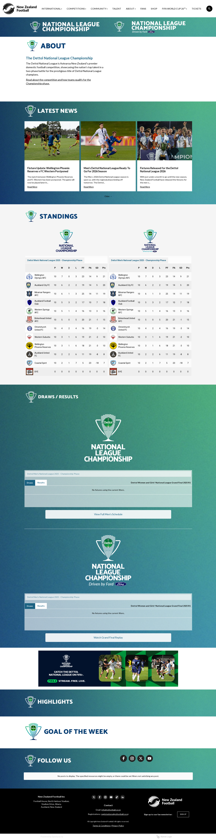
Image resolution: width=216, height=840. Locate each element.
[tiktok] (117, 797)
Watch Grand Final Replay (108, 637)
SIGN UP (183, 814)
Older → (108, 196)
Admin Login (164, 837)
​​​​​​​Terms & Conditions (102, 825)
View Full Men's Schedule (108, 514)
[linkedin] (122, 797)
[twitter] (140, 758)
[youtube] (149, 758)
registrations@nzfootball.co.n (114, 814)
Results (41, 482)
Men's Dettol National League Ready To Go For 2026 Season (107, 170)
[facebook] (123, 758)
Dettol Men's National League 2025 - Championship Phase (54, 260)
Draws (30, 482)
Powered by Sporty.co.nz (52, 837)
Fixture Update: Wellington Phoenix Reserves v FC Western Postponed (48, 170)
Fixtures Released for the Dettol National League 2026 (159, 170)
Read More (32, 187)
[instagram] (132, 758)
